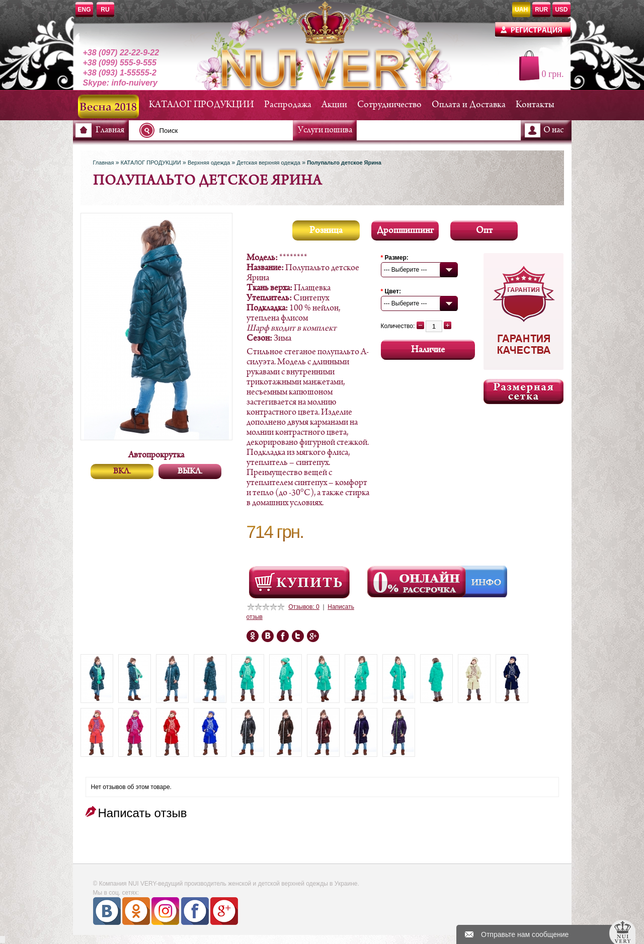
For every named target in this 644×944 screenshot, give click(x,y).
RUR (541, 9)
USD (561, 9)
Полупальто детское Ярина (344, 163)
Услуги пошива (325, 130)
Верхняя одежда (209, 163)
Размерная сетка (524, 391)
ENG (84, 9)
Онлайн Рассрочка (417, 582)
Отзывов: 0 (303, 606)
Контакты (535, 105)
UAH (521, 9)
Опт (484, 230)
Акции (334, 105)
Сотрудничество (389, 105)
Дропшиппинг (405, 230)
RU (105, 9)
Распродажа (287, 105)
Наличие (428, 350)
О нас (553, 130)
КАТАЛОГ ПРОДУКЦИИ (201, 105)
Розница (326, 230)
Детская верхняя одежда (268, 163)
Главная (110, 130)
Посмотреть (299, 582)
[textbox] (219, 130)
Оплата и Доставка (469, 105)
